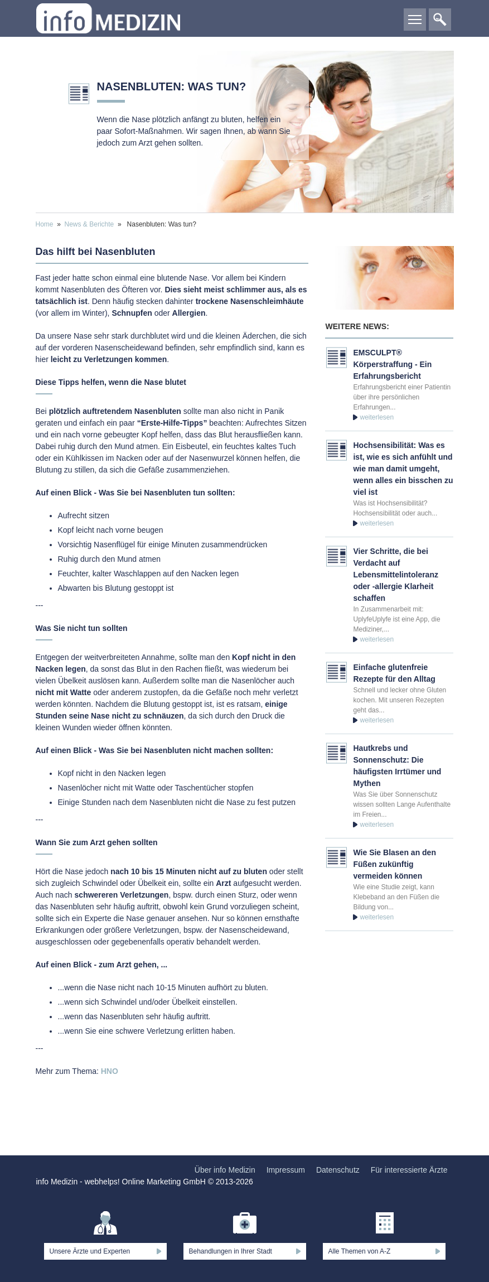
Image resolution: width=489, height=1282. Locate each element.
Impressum (286, 1169)
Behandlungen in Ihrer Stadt (230, 1251)
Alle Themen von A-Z (359, 1251)
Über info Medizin (225, 1169)
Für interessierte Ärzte (409, 1169)
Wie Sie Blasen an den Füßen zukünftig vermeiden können (394, 864)
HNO (109, 1071)
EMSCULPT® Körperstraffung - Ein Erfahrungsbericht (392, 364)
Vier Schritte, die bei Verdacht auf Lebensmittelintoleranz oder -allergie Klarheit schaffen (395, 575)
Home (45, 224)
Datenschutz (338, 1169)
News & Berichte (89, 224)
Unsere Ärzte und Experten (90, 1251)
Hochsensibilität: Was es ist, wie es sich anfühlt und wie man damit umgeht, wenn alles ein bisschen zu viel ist (403, 469)
